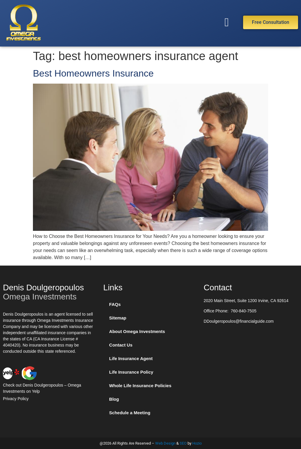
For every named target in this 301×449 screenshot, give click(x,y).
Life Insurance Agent (131, 358)
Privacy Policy (16, 398)
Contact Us (120, 344)
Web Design (165, 443)
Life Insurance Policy (131, 372)
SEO (183, 443)
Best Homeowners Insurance (93, 73)
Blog (114, 399)
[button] (227, 22)
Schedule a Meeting (129, 412)
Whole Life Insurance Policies (140, 385)
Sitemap (117, 317)
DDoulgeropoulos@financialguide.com (239, 321)
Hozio (197, 443)
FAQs (115, 304)
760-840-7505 (243, 311)
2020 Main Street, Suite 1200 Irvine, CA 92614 (246, 300)
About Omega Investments (137, 331)
